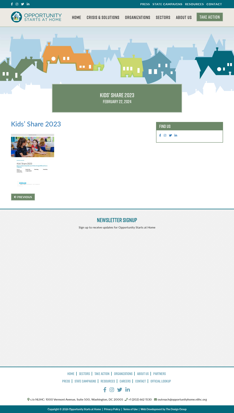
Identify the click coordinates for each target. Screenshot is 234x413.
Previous (23, 197)
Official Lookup (160, 381)
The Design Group (176, 409)
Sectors (163, 17)
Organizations (137, 17)
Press (145, 4)
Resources (194, 4)
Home (76, 17)
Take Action (210, 17)
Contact (214, 4)
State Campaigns (167, 4)
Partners (159, 373)
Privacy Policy (112, 409)
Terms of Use (130, 409)
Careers (125, 381)
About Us (184, 17)
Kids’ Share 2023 (36, 123)
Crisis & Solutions (103, 17)
